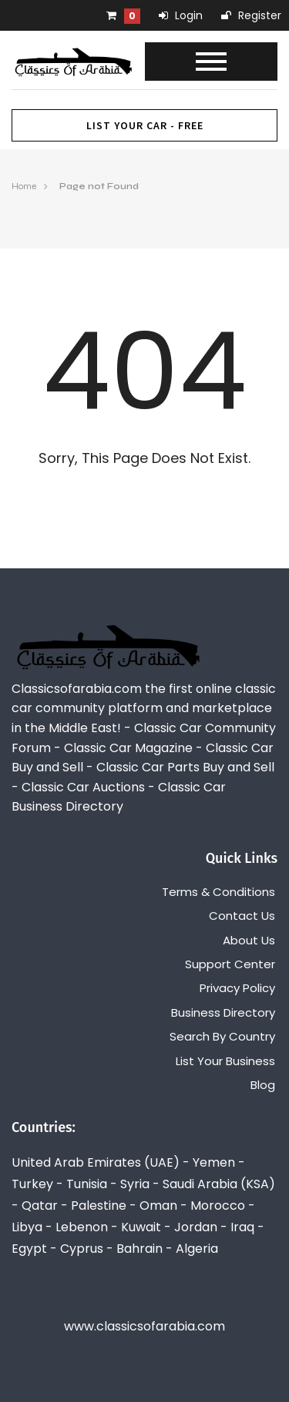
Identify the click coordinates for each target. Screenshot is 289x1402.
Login (181, 15)
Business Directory (223, 1012)
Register (251, 15)
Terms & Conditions (218, 892)
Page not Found (99, 186)
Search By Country (222, 1036)
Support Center (230, 964)
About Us (249, 940)
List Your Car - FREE (144, 125)
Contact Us (242, 915)
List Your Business (225, 1061)
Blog (262, 1085)
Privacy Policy (237, 988)
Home (24, 186)
